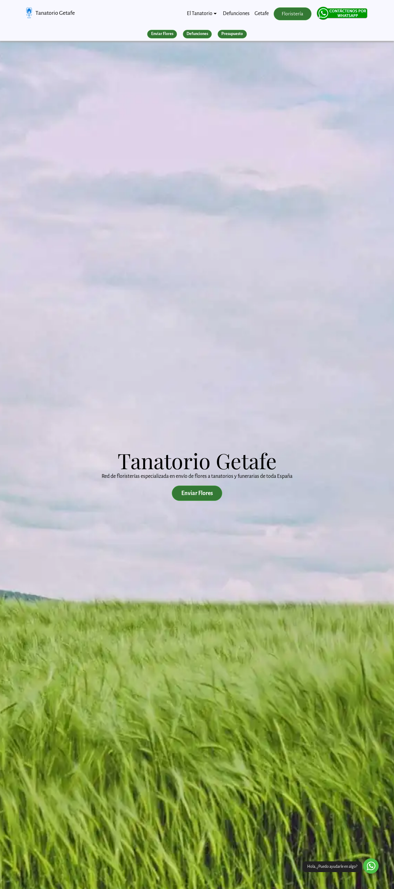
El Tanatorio (199, 13)
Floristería (292, 14)
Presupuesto (232, 34)
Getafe (262, 13)
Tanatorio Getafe (55, 13)
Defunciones (236, 13)
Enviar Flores (162, 34)
